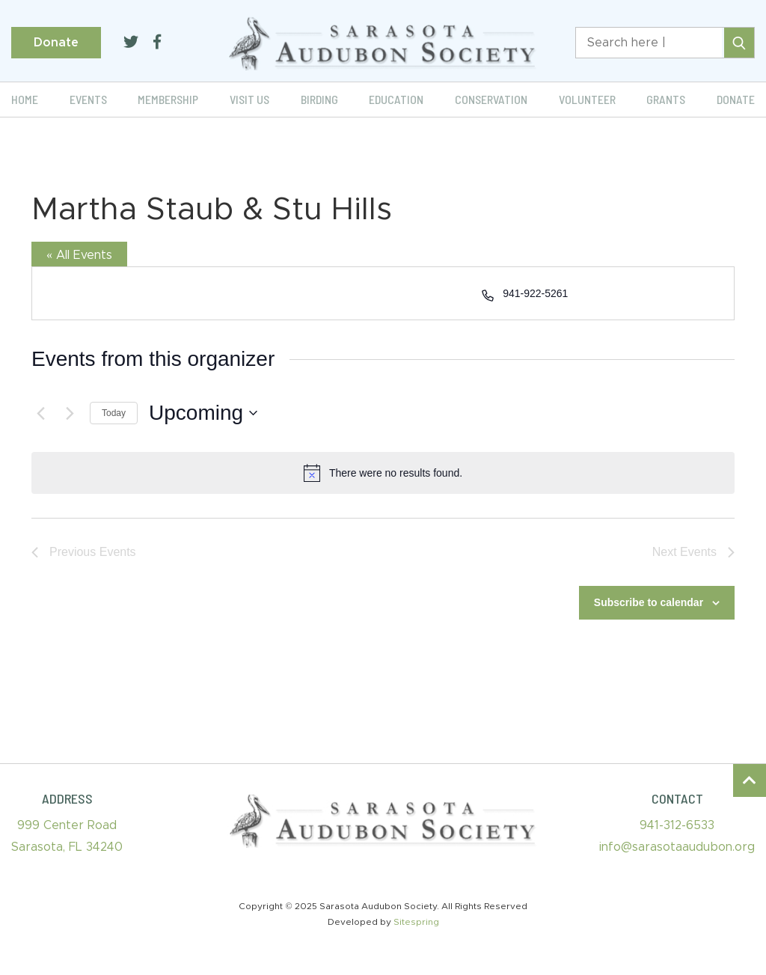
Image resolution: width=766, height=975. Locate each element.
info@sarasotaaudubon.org (677, 847)
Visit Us (249, 99)
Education (396, 99)
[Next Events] (70, 413)
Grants (665, 99)
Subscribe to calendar (648, 602)
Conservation (491, 99)
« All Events (79, 255)
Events (88, 99)
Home (24, 99)
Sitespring (416, 921)
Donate (56, 43)
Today (114, 413)
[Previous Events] (40, 413)
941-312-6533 (677, 825)
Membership (168, 99)
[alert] (383, 473)
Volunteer (587, 99)
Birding (319, 99)
